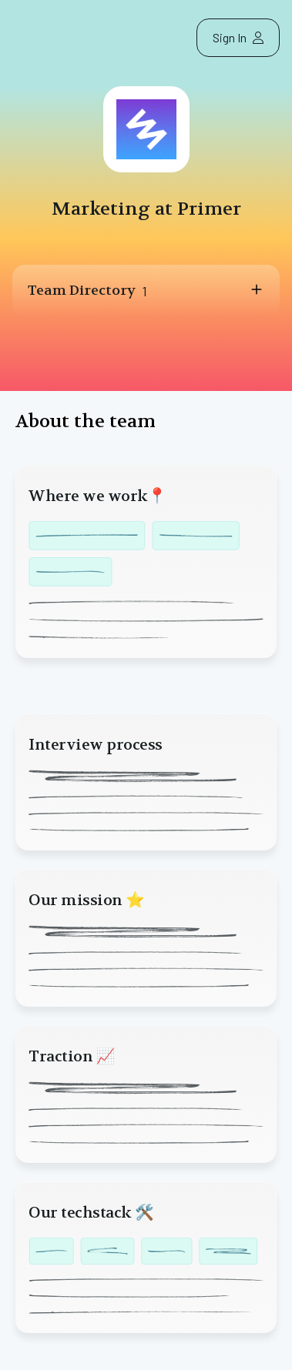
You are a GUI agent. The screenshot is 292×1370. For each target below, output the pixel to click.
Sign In (238, 37)
